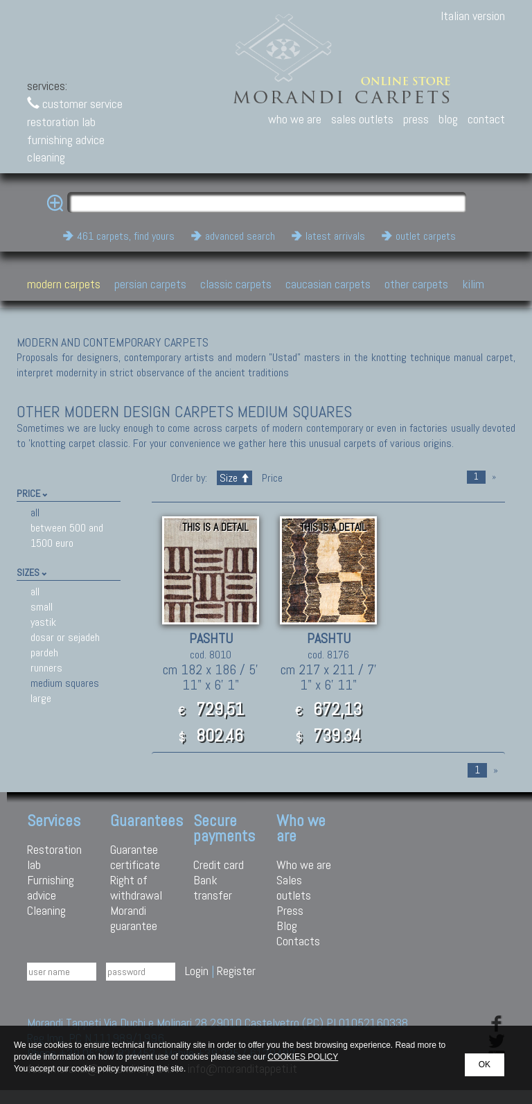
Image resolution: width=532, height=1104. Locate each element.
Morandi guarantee (133, 918)
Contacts (298, 941)
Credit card (218, 865)
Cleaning (46, 910)
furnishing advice (66, 140)
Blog (286, 926)
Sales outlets (293, 887)
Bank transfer (212, 887)
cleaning (46, 157)
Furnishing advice (50, 887)
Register (236, 971)
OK (484, 1064)
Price (271, 478)
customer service (75, 104)
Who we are (303, 865)
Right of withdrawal (136, 887)
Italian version (473, 16)
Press (289, 910)
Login (197, 971)
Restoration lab (54, 857)
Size (234, 478)
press (416, 119)
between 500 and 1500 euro (66, 535)
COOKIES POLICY (302, 1057)
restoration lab (61, 122)
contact (486, 119)
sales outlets (362, 119)
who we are (294, 119)
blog (448, 119)
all (34, 512)
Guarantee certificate (135, 857)
